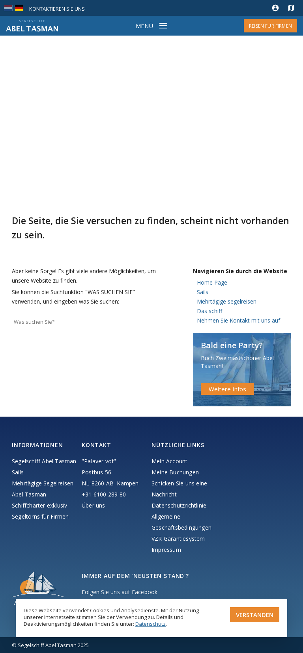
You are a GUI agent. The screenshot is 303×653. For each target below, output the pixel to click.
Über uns (93, 505)
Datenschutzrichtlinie (179, 505)
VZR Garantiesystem (178, 538)
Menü (144, 26)
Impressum (166, 549)
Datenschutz (150, 623)
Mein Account (169, 461)
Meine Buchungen (175, 472)
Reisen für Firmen (270, 26)
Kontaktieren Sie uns (57, 8)
